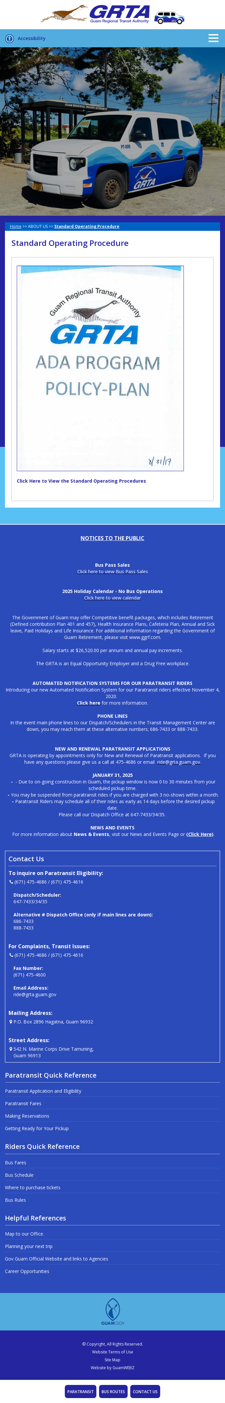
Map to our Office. (24, 1234)
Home (15, 226)
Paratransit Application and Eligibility (43, 1091)
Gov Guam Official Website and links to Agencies (56, 1259)
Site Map (112, 1360)
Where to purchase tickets (33, 1187)
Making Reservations (27, 1116)
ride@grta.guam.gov (34, 994)
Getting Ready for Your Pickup (37, 1128)
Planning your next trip (29, 1246)
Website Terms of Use (112, 1352)
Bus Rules (15, 1200)
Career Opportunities (27, 1271)
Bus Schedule (19, 1175)
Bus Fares (15, 1162)
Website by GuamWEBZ (113, 1367)
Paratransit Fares (23, 1103)
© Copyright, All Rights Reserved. (112, 1344)
